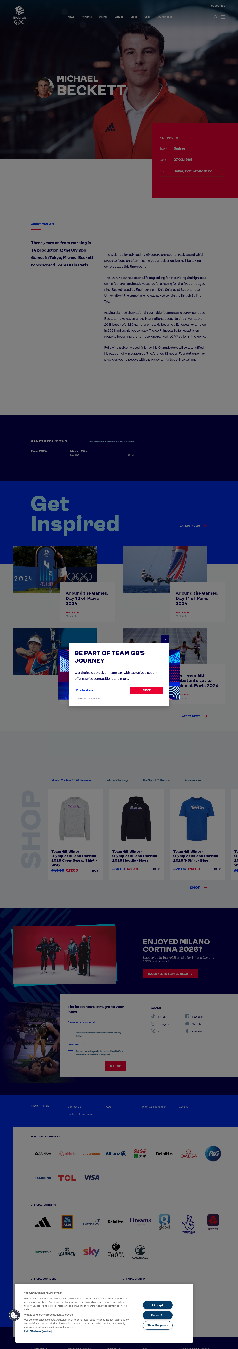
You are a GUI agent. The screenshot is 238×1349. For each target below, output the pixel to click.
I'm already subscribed (88, 698)
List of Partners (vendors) (38, 1331)
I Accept (157, 1305)
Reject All (157, 1315)
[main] (104, 1313)
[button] (14, 1315)
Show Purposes (157, 1325)
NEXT (146, 690)
